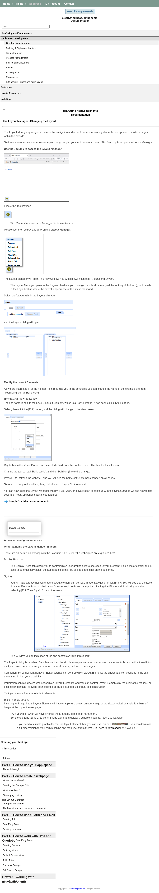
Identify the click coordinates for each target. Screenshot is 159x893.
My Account (52, 3)
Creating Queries (11, 845)
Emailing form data (12, 829)
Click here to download (106, 728)
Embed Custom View (13, 855)
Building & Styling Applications (21, 48)
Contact (69, 3)
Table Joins (8, 860)
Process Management (17, 58)
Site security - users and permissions (24, 82)
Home (6, 3)
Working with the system (15, 881)
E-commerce (12, 77)
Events (9, 67)
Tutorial (6, 758)
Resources (34, 3)
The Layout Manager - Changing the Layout (13, 801)
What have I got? (11, 790)
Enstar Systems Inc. (78, 889)
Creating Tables (10, 819)
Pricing (19, 3)
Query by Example (12, 865)
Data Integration (14, 53)
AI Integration (12, 72)
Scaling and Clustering (17, 62)
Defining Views (10, 850)
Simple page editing (13, 795)
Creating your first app (18, 43)
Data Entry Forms (11, 824)
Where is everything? (13, 780)
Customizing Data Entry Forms (18, 840)
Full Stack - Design (12, 870)
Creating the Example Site (16, 785)
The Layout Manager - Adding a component (24, 808)
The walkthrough (11, 769)
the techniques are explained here (95, 553)
